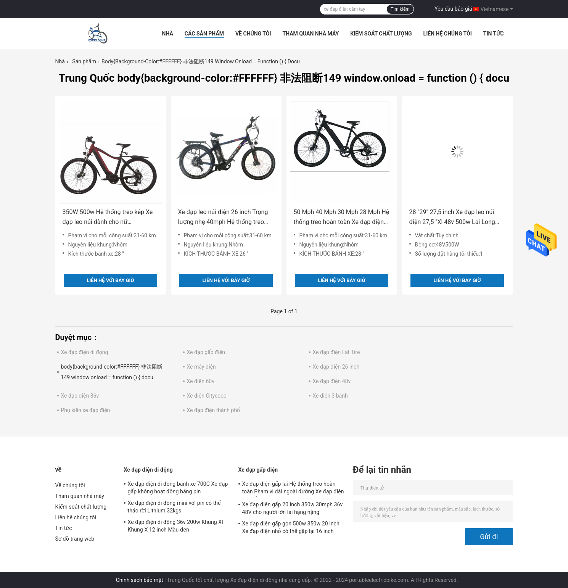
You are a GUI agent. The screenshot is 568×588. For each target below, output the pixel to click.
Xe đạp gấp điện (206, 352)
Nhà (167, 34)
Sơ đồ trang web (75, 539)
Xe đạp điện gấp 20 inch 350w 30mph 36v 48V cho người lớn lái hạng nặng (292, 508)
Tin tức (493, 34)
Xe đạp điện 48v (332, 381)
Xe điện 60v (200, 381)
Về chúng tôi (253, 34)
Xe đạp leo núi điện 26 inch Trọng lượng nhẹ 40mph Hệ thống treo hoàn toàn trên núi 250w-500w (223, 217)
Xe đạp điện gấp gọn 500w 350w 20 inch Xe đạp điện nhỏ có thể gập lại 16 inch (291, 527)
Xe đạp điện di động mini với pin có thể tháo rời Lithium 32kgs (174, 507)
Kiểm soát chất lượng (381, 34)
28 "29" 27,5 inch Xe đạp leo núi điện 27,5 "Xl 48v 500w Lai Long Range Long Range (452, 217)
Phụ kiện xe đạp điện (85, 410)
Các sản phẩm (204, 34)
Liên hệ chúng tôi (447, 34)
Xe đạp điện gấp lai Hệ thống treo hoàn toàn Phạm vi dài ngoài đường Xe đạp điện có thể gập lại (293, 489)
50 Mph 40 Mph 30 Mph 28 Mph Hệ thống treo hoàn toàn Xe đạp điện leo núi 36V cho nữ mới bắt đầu (341, 217)
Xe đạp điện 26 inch (336, 367)
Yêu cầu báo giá (453, 9)
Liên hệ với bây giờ (110, 280)
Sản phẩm (84, 61)
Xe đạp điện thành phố (213, 410)
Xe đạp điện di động (84, 352)
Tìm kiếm (400, 9)
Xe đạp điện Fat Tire (336, 352)
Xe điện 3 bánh (330, 396)
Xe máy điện (201, 367)
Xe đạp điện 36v (80, 396)
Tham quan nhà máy (311, 34)
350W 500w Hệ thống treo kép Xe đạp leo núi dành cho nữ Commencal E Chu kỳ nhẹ (108, 217)
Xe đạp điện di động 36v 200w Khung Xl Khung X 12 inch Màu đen (175, 526)
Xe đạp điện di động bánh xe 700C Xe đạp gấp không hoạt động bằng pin (178, 488)
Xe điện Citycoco (207, 396)
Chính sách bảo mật (139, 580)
